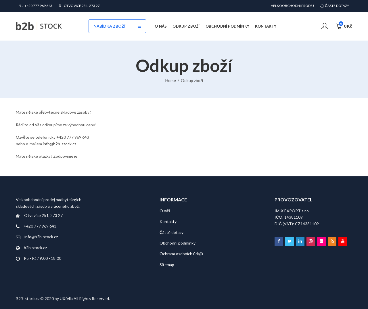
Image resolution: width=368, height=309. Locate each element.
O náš (165, 210)
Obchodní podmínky (177, 243)
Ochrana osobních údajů (181, 253)
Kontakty (168, 221)
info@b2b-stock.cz (59, 143)
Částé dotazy (171, 232)
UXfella (66, 298)
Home (170, 80)
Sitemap (167, 264)
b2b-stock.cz (35, 247)
